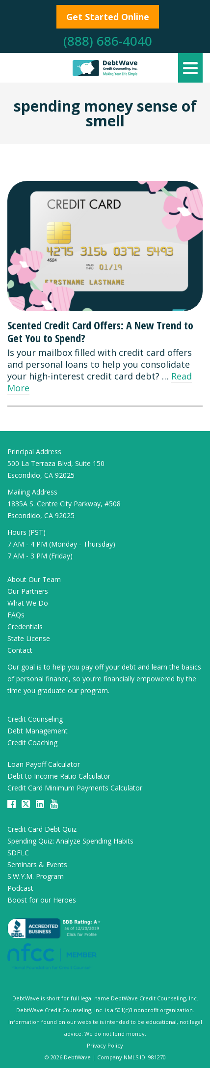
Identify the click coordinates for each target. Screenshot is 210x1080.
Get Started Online (107, 17)
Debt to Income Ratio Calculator (58, 776)
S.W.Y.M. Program (35, 876)
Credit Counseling (35, 719)
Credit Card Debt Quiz (42, 829)
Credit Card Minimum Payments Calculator (74, 787)
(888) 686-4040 (107, 41)
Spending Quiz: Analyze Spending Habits (70, 841)
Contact (19, 650)
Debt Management (37, 730)
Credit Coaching (32, 742)
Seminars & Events (37, 864)
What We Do (27, 603)
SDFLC (18, 852)
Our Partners (27, 591)
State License (28, 638)
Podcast (20, 888)
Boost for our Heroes (41, 900)
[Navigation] (190, 68)
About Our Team (34, 579)
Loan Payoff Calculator (43, 764)
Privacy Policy (105, 1045)
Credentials (25, 626)
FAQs (16, 614)
